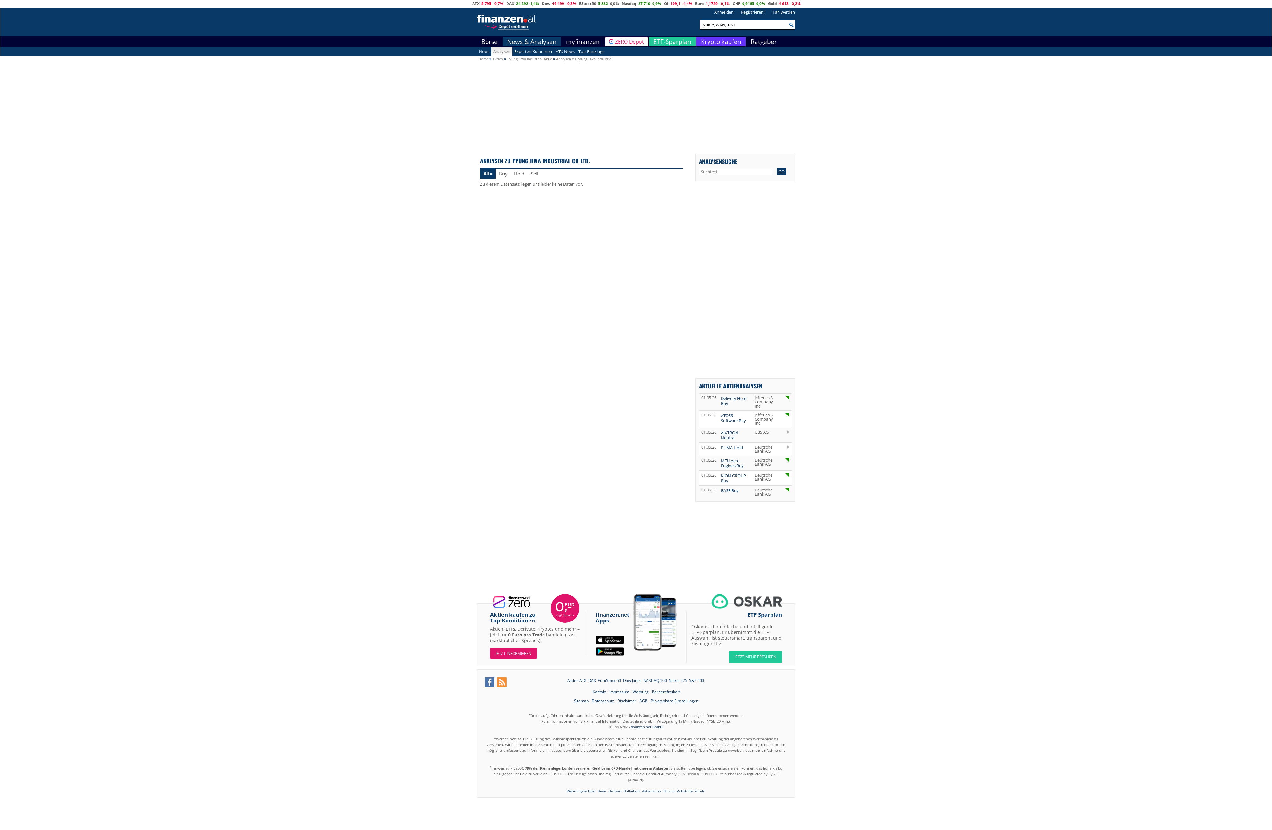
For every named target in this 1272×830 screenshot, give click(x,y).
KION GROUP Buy (733, 478)
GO (781, 172)
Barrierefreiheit (666, 692)
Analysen (501, 51)
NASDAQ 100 (655, 680)
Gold (772, 3)
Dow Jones (632, 680)
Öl (666, 3)
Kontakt (599, 692)
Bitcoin (669, 791)
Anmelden (724, 12)
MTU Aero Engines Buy (732, 463)
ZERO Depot (629, 41)
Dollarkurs (631, 791)
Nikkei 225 (678, 680)
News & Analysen (531, 42)
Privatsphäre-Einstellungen (674, 700)
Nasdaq (629, 3)
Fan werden (784, 12)
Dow (546, 3)
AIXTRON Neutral (729, 435)
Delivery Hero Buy (734, 400)
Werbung (641, 692)
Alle (488, 173)
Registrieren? (753, 12)
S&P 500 (696, 680)
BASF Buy (730, 490)
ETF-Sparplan (672, 42)
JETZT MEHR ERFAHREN (755, 657)
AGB (643, 700)
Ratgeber (764, 42)
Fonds (700, 791)
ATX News (565, 51)
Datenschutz (603, 700)
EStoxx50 (587, 3)
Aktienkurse (651, 791)
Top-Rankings (591, 51)
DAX (510, 3)
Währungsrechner (581, 791)
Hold (519, 173)
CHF (736, 3)
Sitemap (581, 700)
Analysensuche (718, 161)
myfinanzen (583, 42)
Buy (503, 173)
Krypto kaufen (721, 42)
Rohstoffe (685, 791)
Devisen (614, 791)
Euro (699, 3)
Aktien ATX (576, 680)
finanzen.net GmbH (647, 726)
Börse (489, 42)
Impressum (619, 692)
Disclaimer (626, 700)
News (484, 51)
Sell (534, 173)
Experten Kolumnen (533, 51)
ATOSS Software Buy (733, 418)
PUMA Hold (732, 447)
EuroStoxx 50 (609, 680)
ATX (476, 3)
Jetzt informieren (513, 653)
